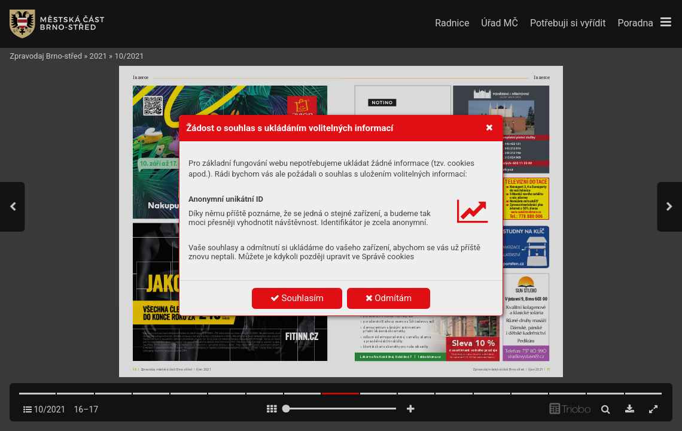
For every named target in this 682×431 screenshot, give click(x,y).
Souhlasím (297, 298)
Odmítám (389, 298)
